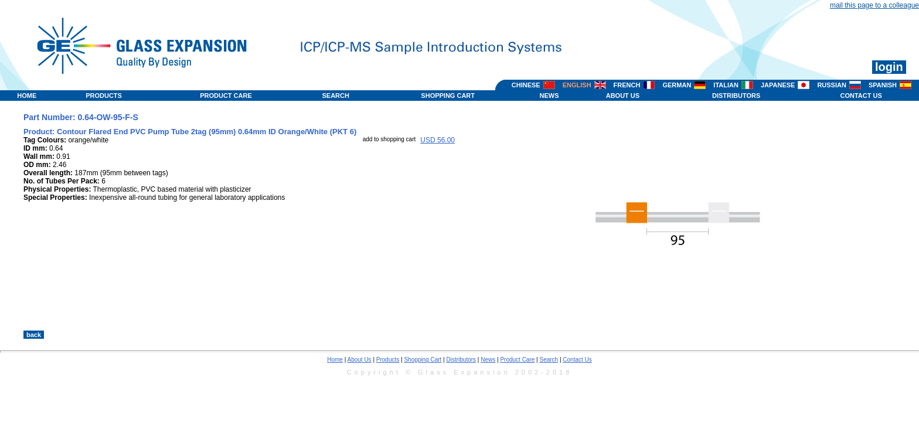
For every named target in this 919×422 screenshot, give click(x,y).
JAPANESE (778, 85)
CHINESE (526, 85)
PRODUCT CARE (226, 95)
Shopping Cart (422, 359)
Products (387, 359)
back (33, 334)
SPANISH (883, 85)
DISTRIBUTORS (736, 95)
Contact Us (577, 359)
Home (335, 359)
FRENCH (627, 85)
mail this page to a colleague (874, 5)
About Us (359, 359)
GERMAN (676, 85)
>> (608, 318)
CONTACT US (860, 95)
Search (548, 359)
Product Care (517, 359)
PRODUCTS (104, 95)
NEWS (549, 95)
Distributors (461, 359)
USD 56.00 (437, 140)
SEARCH (335, 95)
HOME (26, 95)
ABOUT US (622, 95)
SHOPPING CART (448, 95)
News (488, 359)
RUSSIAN (831, 85)
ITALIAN (725, 85)
